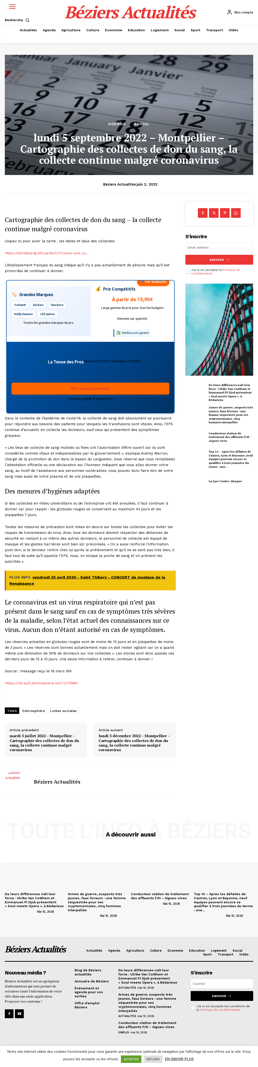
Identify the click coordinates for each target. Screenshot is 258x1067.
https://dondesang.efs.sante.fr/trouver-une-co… (47, 253)
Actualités (127, 987)
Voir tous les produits (90, 388)
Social (142, 124)
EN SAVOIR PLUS (179, 1059)
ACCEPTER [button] (131, 1059)
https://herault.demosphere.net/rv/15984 (41, 683)
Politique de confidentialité (220, 1009)
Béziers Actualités (119, 184)
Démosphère (33, 711)
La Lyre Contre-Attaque (225, 481)
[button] (18, 20)
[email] (219, 247)
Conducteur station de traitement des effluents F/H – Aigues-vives (230, 437)
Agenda (117, 124)
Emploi (123, 1032)
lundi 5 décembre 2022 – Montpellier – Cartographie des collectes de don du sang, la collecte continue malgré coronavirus (134, 743)
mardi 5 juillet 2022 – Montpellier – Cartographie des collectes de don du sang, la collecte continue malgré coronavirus (44, 743)
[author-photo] (20, 911)
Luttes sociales (63, 711)
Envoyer (219, 260)
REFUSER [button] (153, 1059)
